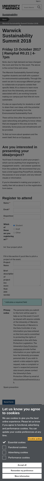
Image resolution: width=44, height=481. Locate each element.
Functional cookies (14, 447)
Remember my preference (22, 470)
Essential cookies (14, 442)
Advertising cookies (15, 452)
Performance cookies (16, 458)
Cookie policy (35, 439)
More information (22, 476)
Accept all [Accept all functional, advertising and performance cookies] (22, 465)
